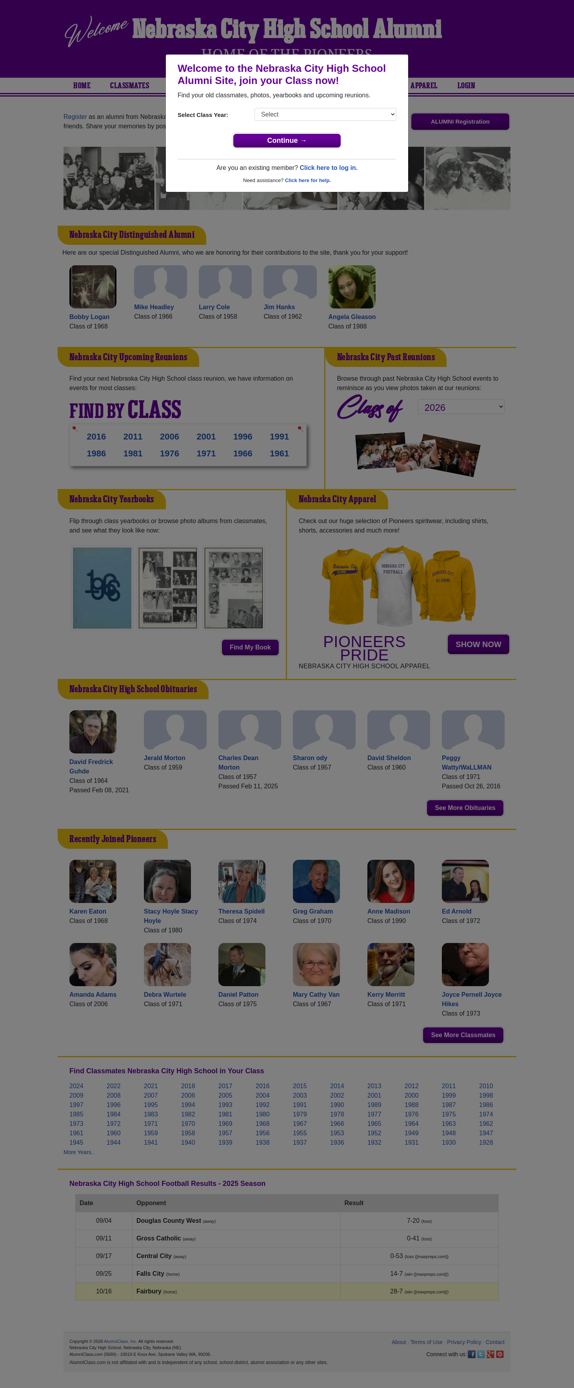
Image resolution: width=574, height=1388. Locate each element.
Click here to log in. (329, 167)
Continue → (287, 140)
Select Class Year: (203, 114)
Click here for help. (308, 180)
